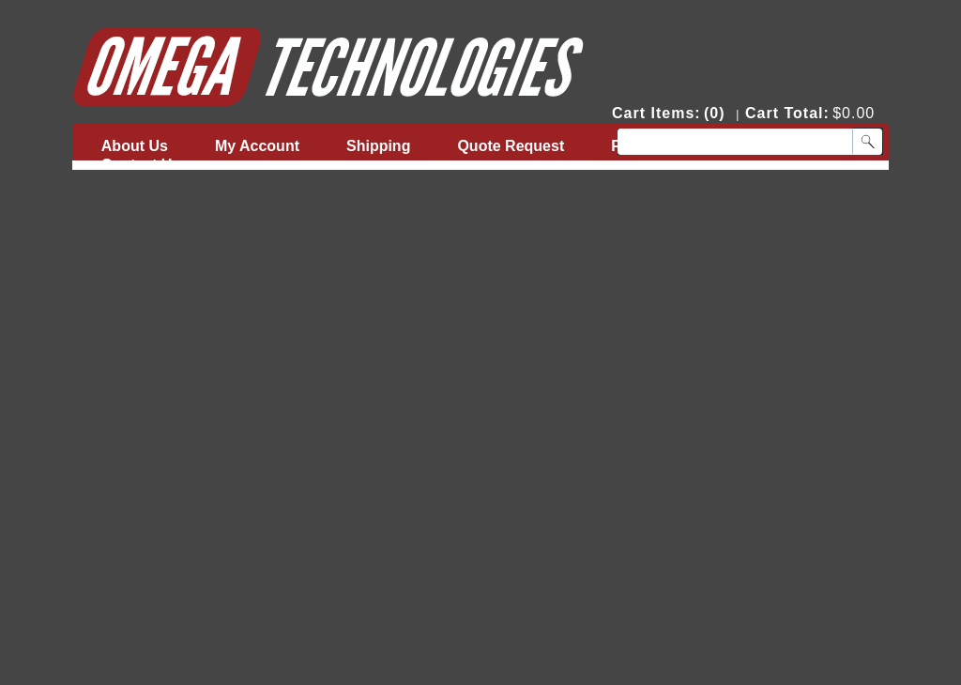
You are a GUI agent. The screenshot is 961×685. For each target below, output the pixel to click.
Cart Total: (787, 113)
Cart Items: (656, 113)
